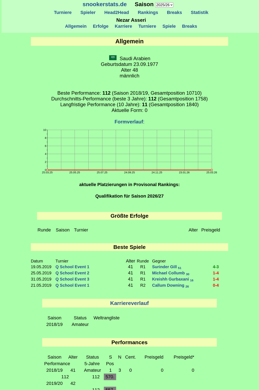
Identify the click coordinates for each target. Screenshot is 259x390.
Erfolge (100, 26)
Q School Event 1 (72, 267)
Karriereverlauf (129, 303)
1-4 (216, 273)
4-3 (216, 267)
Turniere (62, 12)
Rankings (148, 12)
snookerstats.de (105, 4)
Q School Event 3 (72, 279)
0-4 (216, 285)
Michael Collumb (170, 273)
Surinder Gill (166, 267)
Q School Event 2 (72, 273)
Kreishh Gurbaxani (172, 279)
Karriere (123, 26)
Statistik (199, 12)
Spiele (169, 26)
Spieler (88, 12)
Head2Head (117, 12)
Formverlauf (128, 121)
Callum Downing (170, 285)
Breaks (174, 12)
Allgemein (76, 26)
